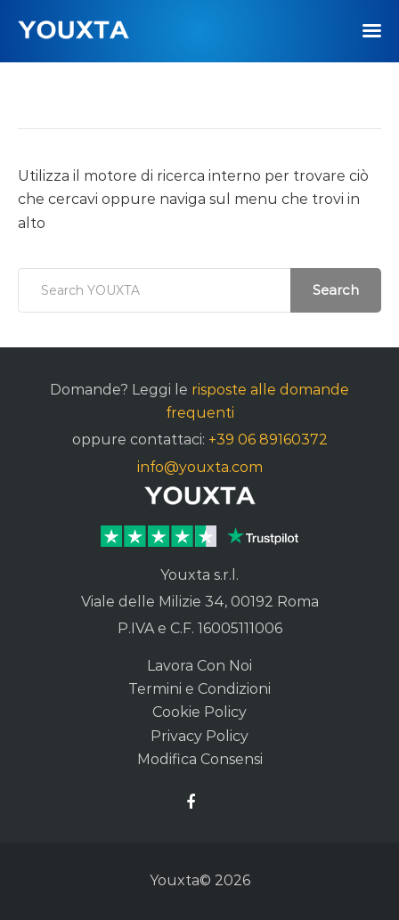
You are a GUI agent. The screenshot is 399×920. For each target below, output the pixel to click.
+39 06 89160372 (268, 439)
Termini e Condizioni (199, 688)
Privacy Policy (199, 736)
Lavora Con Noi (199, 665)
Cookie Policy (199, 712)
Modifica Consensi (200, 759)
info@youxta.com (200, 467)
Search (336, 289)
